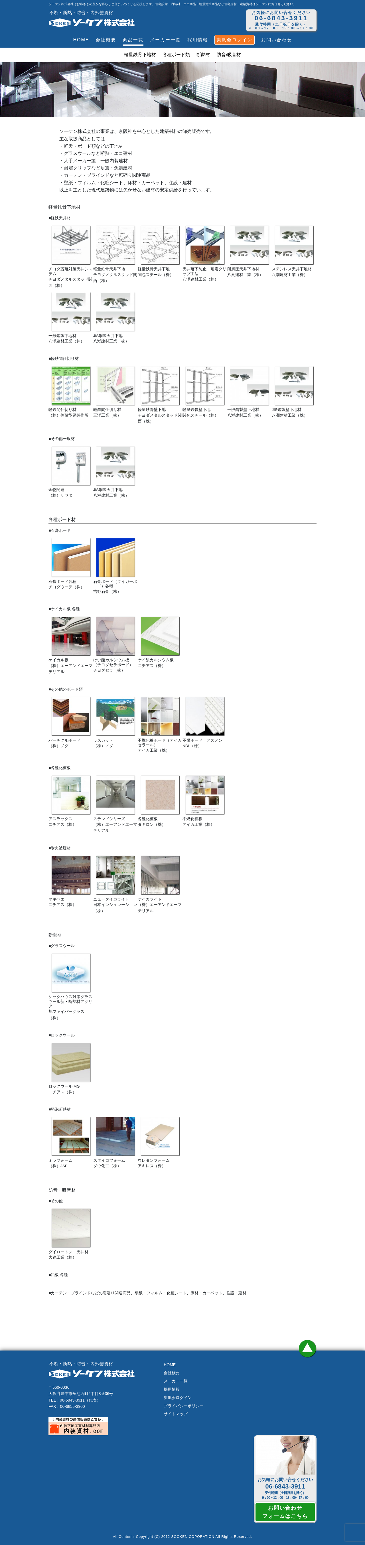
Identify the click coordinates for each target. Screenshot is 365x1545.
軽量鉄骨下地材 (140, 54)
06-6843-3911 (285, 1486)
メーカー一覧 (165, 39)
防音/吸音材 (229, 54)
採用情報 (197, 39)
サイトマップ (176, 1414)
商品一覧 (133, 39)
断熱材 (203, 54)
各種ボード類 (176, 54)
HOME (81, 39)
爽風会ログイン (234, 39)
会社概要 (106, 39)
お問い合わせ (276, 39)
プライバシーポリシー (184, 1406)
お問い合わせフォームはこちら (285, 1512)
